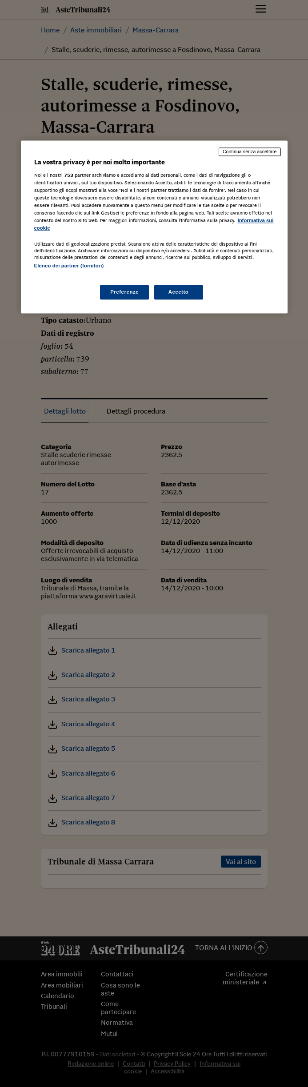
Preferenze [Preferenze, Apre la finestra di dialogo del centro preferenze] (124, 292)
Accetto (178, 292)
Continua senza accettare (250, 151)
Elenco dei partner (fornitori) (69, 266)
